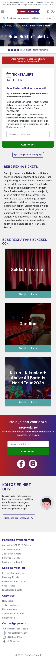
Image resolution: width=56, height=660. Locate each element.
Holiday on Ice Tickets (12, 562)
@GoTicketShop (15, 637)
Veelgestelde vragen (17, 633)
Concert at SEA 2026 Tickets (16, 545)
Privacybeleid (8, 618)
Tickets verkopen (10, 605)
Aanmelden (28, 144)
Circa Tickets (8, 586)
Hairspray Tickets (10, 577)
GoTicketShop (14, 641)
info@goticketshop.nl (17, 629)
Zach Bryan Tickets (11, 554)
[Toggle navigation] (7, 11)
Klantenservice (9, 609)
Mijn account (8, 601)
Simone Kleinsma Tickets (14, 573)
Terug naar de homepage (28, 155)
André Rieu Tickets (11, 549)
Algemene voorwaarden (13, 613)
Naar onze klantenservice (18, 518)
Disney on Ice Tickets (12, 558)
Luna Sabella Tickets (12, 590)
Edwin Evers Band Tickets (14, 581)
